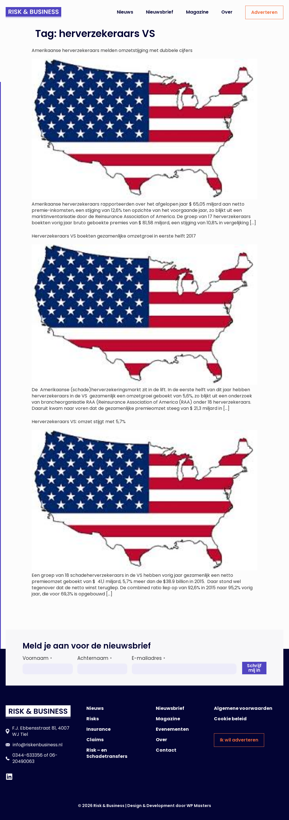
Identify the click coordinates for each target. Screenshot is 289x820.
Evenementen (172, 729)
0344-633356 (27, 755)
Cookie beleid (230, 718)
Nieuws (125, 12)
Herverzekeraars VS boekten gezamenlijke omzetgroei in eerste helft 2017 (114, 236)
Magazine (197, 12)
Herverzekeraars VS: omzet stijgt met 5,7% (79, 421)
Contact (166, 750)
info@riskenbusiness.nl (37, 744)
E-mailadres (148, 658)
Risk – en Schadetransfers (106, 753)
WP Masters (199, 805)
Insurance (98, 729)
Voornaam (37, 658)
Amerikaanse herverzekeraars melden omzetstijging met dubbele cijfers (112, 50)
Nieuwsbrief (159, 12)
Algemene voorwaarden (243, 708)
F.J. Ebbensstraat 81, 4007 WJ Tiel (40, 731)
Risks (92, 718)
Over (227, 12)
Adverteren (264, 12)
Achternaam (94, 658)
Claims (95, 739)
